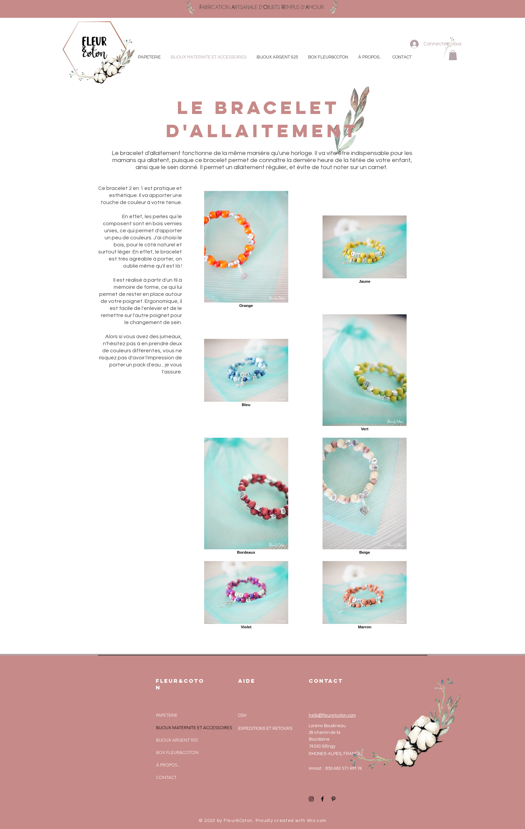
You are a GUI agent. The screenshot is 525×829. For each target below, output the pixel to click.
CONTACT (166, 777)
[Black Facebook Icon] (322, 799)
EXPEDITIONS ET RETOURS (265, 728)
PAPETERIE (167, 715)
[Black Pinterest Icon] (333, 799)
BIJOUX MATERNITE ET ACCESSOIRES (194, 727)
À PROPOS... (168, 764)
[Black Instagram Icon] (311, 799)
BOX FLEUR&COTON (177, 752)
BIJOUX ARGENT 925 (177, 740)
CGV (242, 715)
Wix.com (316, 820)
